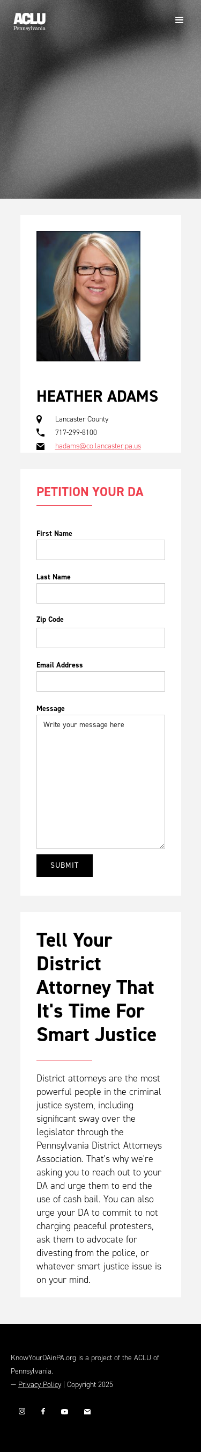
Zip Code (50, 619)
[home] (27, 17)
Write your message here (100, 782)
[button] (179, 20)
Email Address (59, 665)
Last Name (53, 577)
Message (50, 708)
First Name (54, 533)
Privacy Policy (39, 1385)
